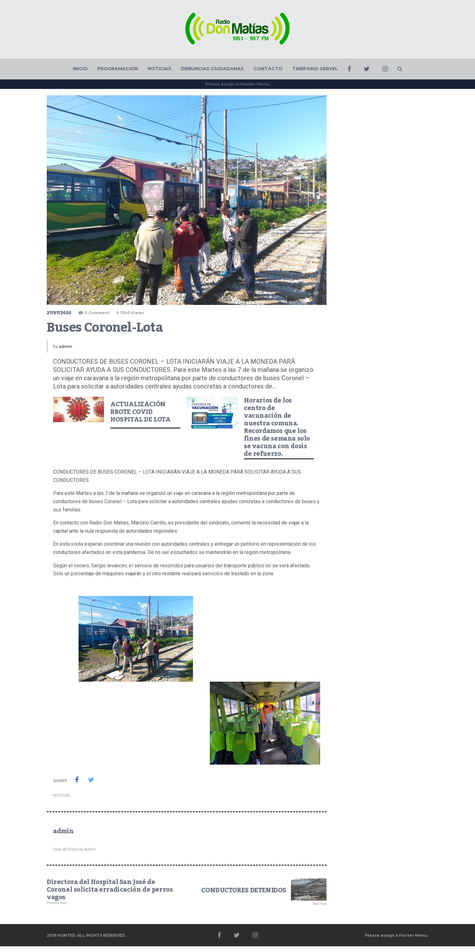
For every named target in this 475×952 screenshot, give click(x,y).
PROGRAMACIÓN (117, 68)
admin (65, 346)
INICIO (80, 68)
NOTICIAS (159, 68)
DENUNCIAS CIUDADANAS (212, 68)
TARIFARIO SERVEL (315, 68)
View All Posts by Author (74, 849)
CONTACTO (268, 68)
